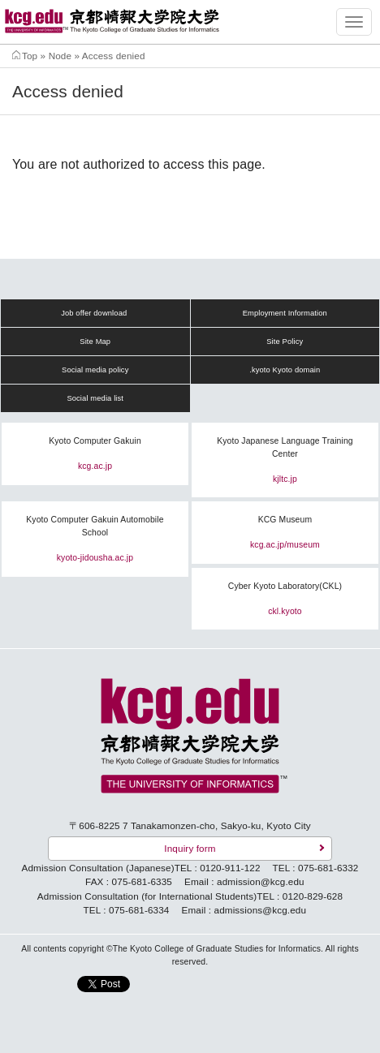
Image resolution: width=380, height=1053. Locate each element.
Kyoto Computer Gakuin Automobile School (94, 526)
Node (60, 55)
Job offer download (94, 313)
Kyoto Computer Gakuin (95, 440)
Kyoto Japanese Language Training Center (285, 447)
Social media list (95, 398)
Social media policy (95, 370)
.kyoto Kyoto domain (284, 370)
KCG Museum (285, 519)
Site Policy (284, 341)
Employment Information (285, 313)
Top (29, 55)
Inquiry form (189, 848)
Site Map (95, 341)
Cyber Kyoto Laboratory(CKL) (285, 586)
